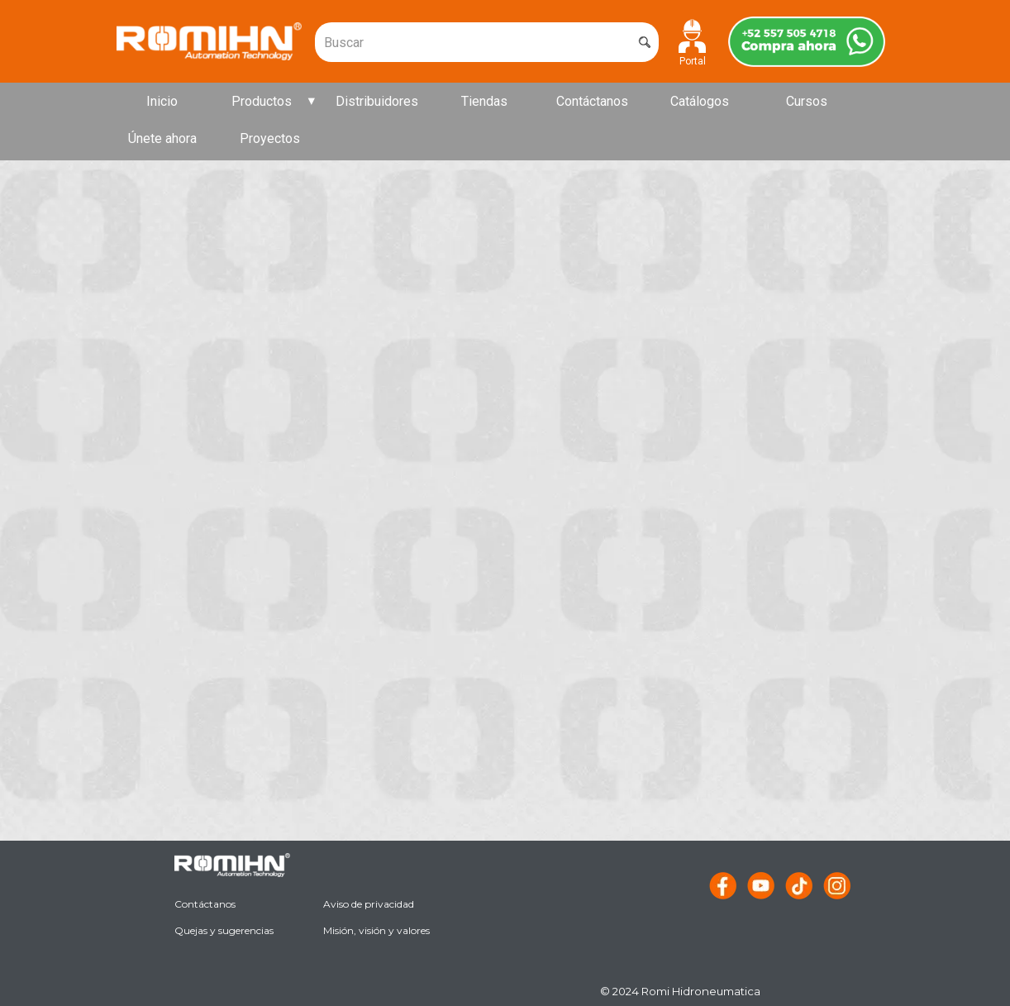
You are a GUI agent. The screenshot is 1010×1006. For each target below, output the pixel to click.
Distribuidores (377, 101)
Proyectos (270, 138)
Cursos (806, 101)
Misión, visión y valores (376, 930)
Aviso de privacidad (368, 904)
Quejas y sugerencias (224, 930)
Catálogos (699, 101)
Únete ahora (162, 138)
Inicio (162, 101)
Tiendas (484, 101)
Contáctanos (592, 101)
